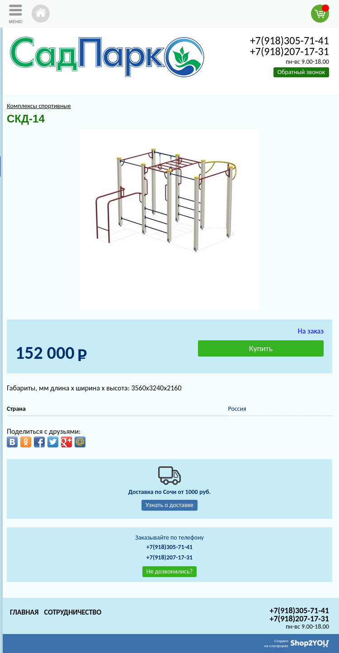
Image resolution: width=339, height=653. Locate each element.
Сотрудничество (72, 612)
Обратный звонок (301, 72)
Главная (24, 612)
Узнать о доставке (169, 505)
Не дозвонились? (169, 571)
